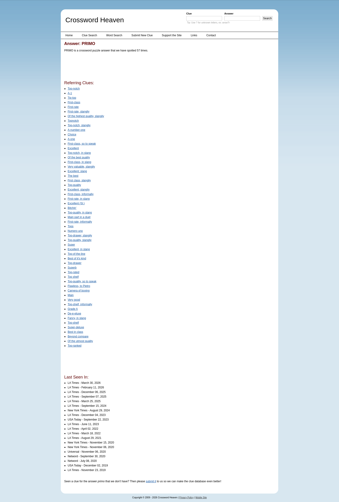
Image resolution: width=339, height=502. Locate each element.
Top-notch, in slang (79, 152)
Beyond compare (78, 336)
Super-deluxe (76, 327)
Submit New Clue (142, 35)
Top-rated (73, 272)
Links (194, 35)
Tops (70, 226)
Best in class (75, 332)
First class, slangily (79, 180)
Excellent (73, 148)
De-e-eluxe (74, 313)
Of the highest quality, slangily (86, 116)
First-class (74, 102)
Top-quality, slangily (80, 240)
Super (71, 244)
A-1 (70, 93)
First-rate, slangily (78, 111)
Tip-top (72, 97)
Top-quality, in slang (80, 212)
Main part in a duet (79, 217)
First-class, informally (81, 194)
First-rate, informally (80, 221)
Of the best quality (79, 157)
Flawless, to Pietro (79, 286)
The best (73, 175)
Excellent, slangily (78, 189)
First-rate (73, 107)
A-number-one (76, 130)
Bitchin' (72, 208)
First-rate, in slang (79, 198)
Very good (74, 299)
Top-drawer (74, 263)
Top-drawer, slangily (80, 235)
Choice (72, 134)
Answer (228, 13)
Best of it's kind (77, 258)
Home (69, 35)
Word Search (114, 35)
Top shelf (73, 276)
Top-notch (74, 88)
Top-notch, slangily (79, 125)
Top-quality (74, 185)
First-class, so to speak (82, 143)
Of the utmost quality (80, 341)
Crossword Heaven (94, 20)
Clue (189, 13)
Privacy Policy (186, 497)
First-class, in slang (79, 162)
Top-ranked (74, 345)
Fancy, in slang (77, 318)
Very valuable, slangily (81, 166)
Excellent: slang (77, 171)
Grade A (73, 309)
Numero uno (75, 231)
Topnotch (73, 120)
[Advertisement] (147, 67)
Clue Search (89, 35)
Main (71, 295)
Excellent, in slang (79, 249)
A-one (71, 139)
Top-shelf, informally (80, 304)
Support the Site (172, 35)
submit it (151, 481)
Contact (211, 35)
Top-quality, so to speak (82, 281)
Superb (72, 267)
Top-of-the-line (76, 253)
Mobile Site (201, 497)
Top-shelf (73, 322)
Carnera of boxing (78, 290)
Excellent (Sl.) (76, 203)
